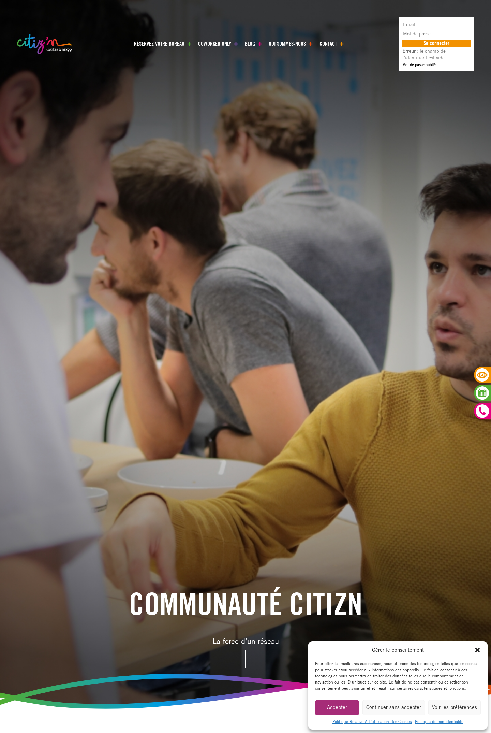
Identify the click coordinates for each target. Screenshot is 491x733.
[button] (477, 650)
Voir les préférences (454, 707)
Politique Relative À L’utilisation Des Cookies (372, 721)
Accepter (337, 707)
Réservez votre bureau (159, 44)
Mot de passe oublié (419, 64)
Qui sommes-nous (287, 44)
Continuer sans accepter (393, 707)
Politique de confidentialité (439, 721)
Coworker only (214, 44)
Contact (328, 44)
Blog (250, 44)
